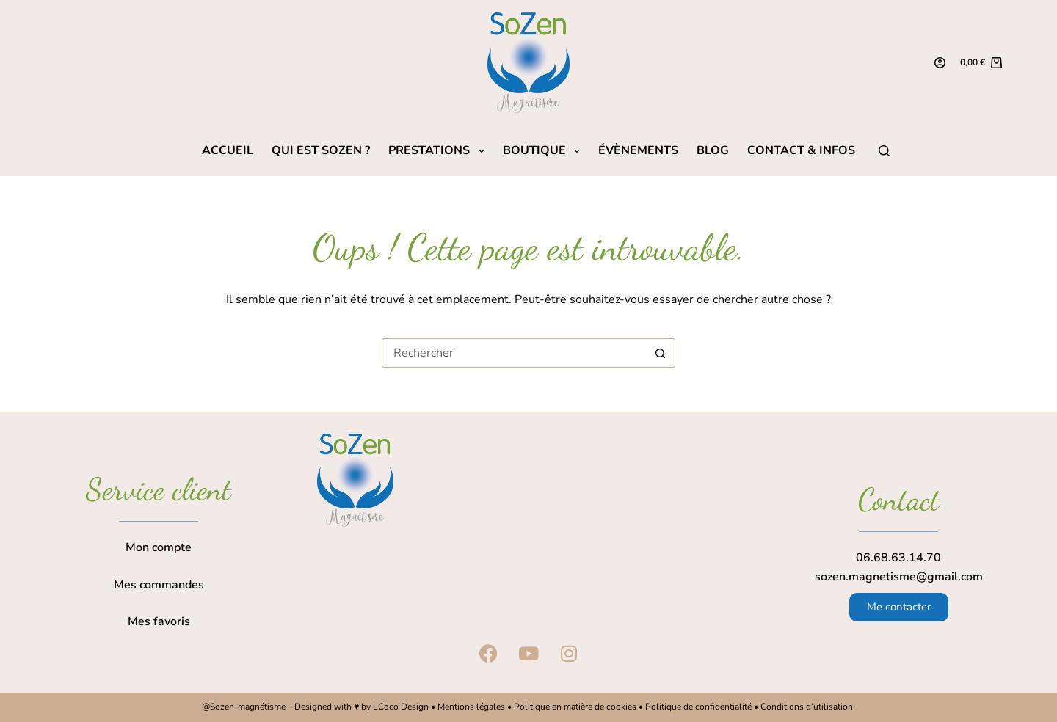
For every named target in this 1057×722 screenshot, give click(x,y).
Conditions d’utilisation (807, 706)
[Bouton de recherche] (660, 353)
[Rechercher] (884, 150)
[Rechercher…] (514, 353)
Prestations (439, 150)
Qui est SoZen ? (321, 150)
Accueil (227, 150)
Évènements (638, 150)
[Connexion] (939, 62)
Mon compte (159, 547)
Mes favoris (159, 621)
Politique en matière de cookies (575, 706)
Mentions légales (471, 706)
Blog (713, 150)
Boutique (544, 150)
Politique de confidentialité (698, 706)
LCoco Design (402, 706)
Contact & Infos (801, 150)
